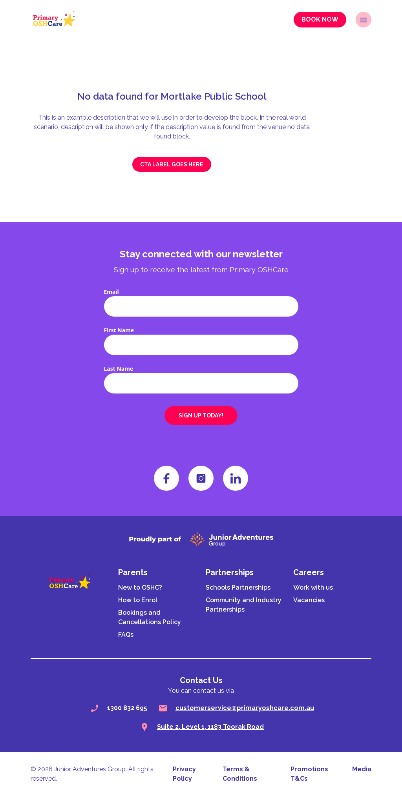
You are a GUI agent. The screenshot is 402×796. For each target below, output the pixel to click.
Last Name (118, 368)
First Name (119, 330)
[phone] (94, 708)
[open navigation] (363, 19)
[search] (144, 727)
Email (111, 291)
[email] (162, 708)
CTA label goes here (171, 164)
